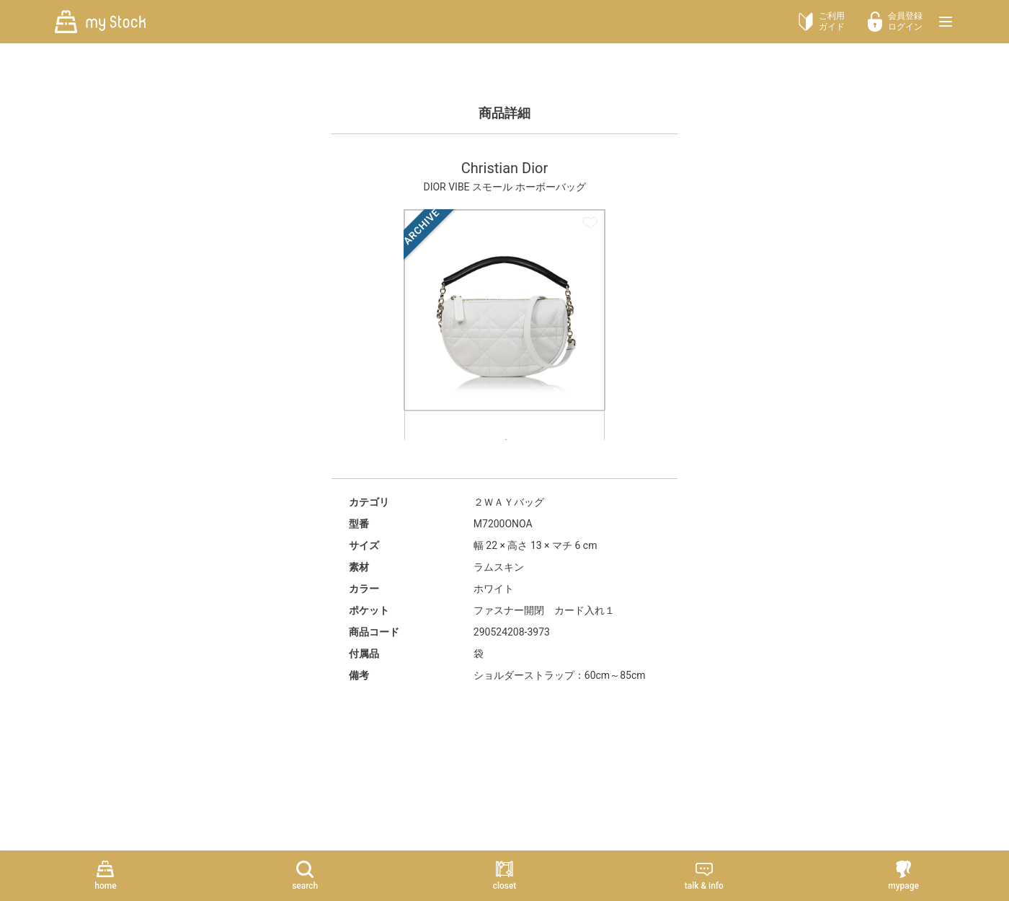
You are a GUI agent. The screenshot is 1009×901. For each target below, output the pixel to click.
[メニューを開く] (945, 21)
